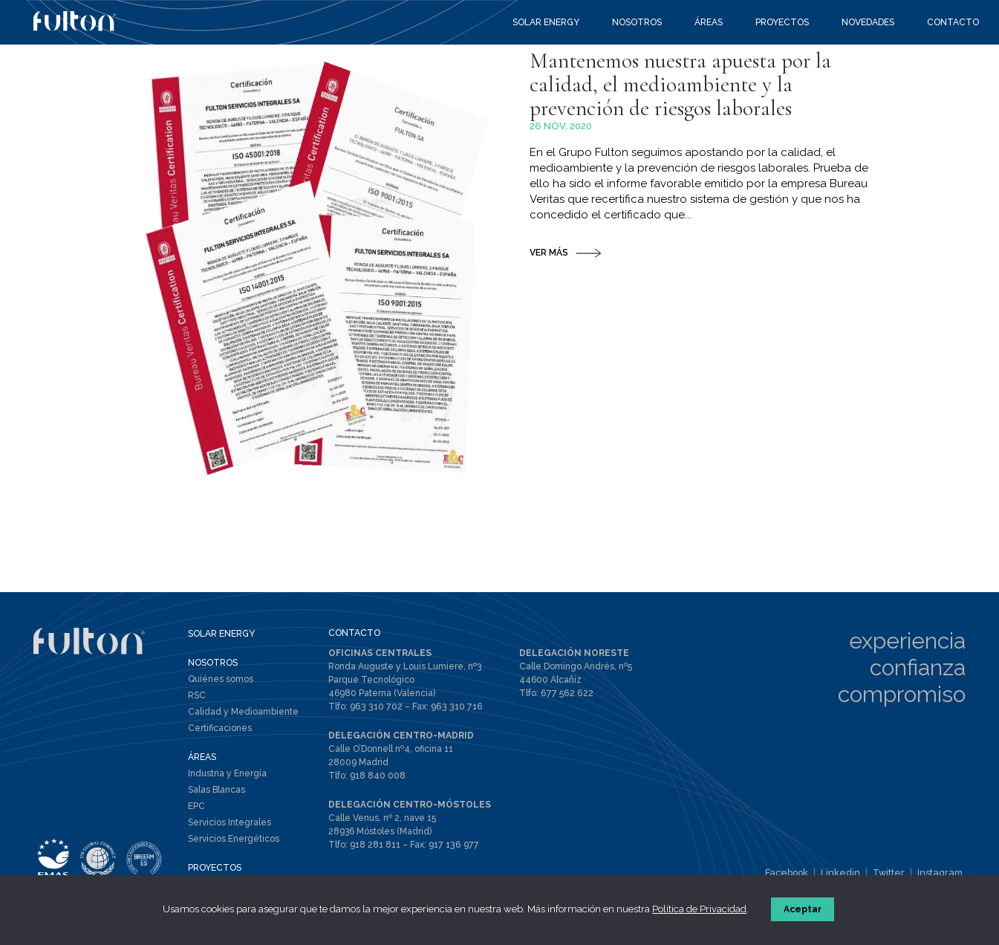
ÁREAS (202, 758)
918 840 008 (378, 775)
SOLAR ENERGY (221, 635)
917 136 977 (452, 844)
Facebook (794, 873)
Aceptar (804, 911)
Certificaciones (220, 729)
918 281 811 (375, 844)
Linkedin (846, 873)
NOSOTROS (213, 664)
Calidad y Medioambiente (243, 713)
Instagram (941, 873)
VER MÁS (549, 319)
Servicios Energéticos (233, 840)
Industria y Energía (227, 775)
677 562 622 (565, 694)
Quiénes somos (220, 680)
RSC (197, 697)
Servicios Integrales (229, 824)
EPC (196, 807)
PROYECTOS (214, 869)
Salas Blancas (216, 791)
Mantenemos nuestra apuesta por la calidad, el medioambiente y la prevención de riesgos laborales (693, 146)
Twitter (892, 873)
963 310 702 (375, 707)
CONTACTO (354, 634)
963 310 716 (452, 707)
